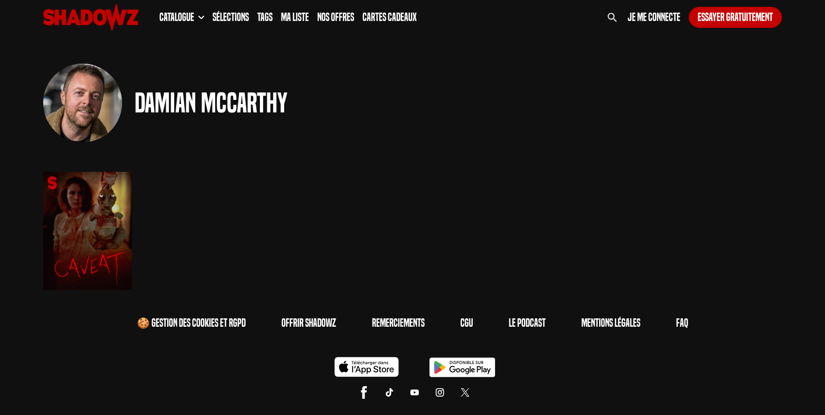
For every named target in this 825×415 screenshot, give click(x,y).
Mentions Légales (610, 323)
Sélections (231, 17)
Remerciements (398, 323)
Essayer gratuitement (735, 17)
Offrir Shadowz (308, 323)
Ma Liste (295, 17)
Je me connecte (654, 17)
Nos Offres (335, 17)
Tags (265, 17)
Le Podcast (527, 323)
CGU (466, 323)
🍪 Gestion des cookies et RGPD (191, 323)
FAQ (682, 323)
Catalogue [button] (181, 17)
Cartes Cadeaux (390, 17)
